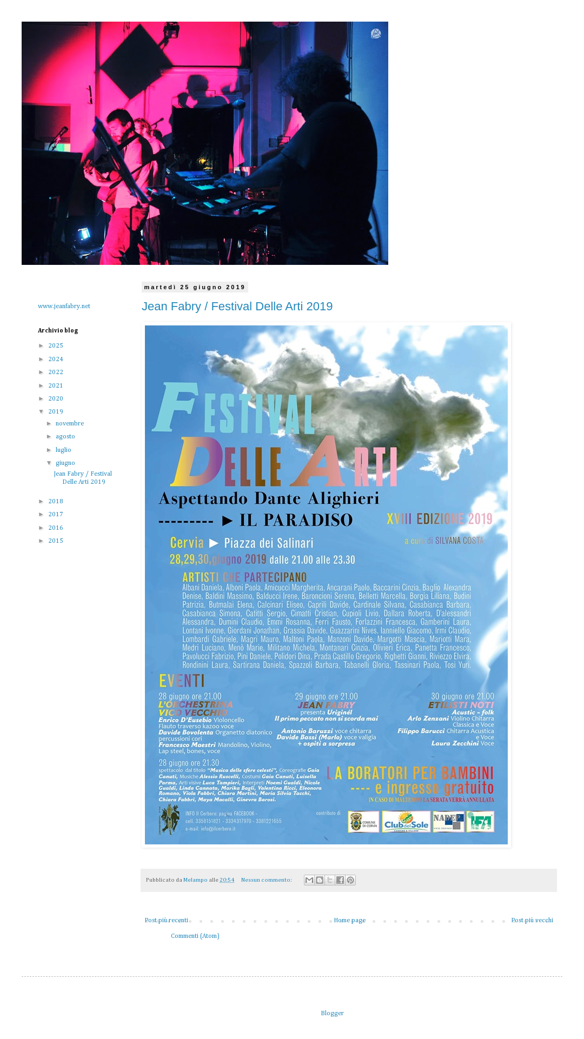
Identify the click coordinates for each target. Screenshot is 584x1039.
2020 (56, 399)
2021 (56, 386)
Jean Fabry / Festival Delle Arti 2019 (237, 306)
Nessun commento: (267, 880)
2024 (56, 359)
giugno (66, 463)
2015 (56, 541)
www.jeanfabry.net (64, 306)
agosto (66, 437)
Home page (350, 920)
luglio (64, 450)
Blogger (332, 1013)
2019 (56, 412)
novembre (70, 424)
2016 (56, 528)
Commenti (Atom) (195, 936)
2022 (56, 372)
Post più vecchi (532, 920)
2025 (56, 346)
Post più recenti (166, 920)
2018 (56, 501)
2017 (56, 514)
